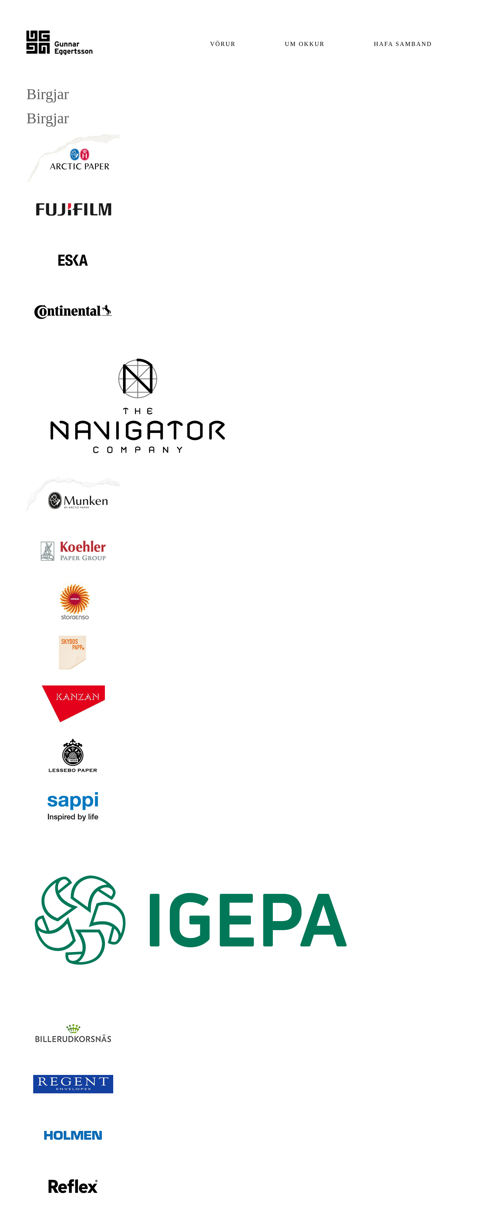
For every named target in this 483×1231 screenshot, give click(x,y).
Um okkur (305, 44)
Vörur (223, 44)
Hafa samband (403, 44)
